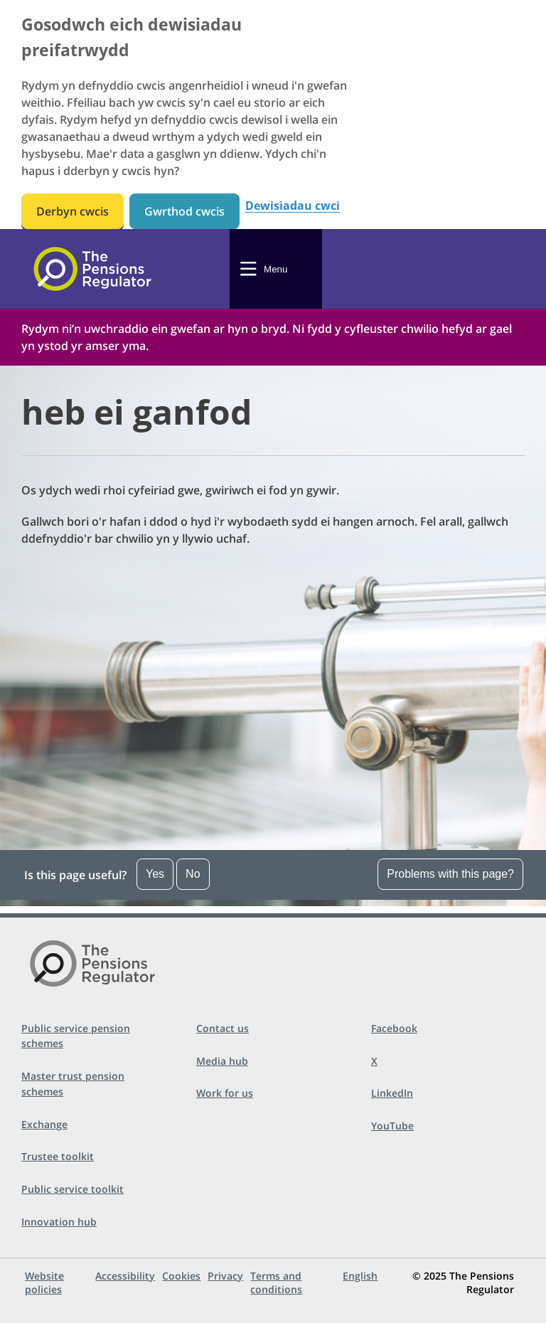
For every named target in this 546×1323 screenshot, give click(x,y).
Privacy (225, 1275)
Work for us (224, 1093)
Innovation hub (59, 1221)
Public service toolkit (72, 1189)
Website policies (44, 1282)
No (193, 874)
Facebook (394, 1028)
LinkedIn (392, 1093)
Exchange (44, 1124)
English (360, 1275)
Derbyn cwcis (72, 211)
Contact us (222, 1028)
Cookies (181, 1275)
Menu (275, 269)
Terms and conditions (276, 1282)
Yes (155, 874)
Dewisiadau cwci (292, 206)
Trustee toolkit (57, 1156)
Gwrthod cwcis (184, 211)
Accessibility (125, 1275)
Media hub (222, 1061)
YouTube (392, 1125)
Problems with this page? (450, 874)
